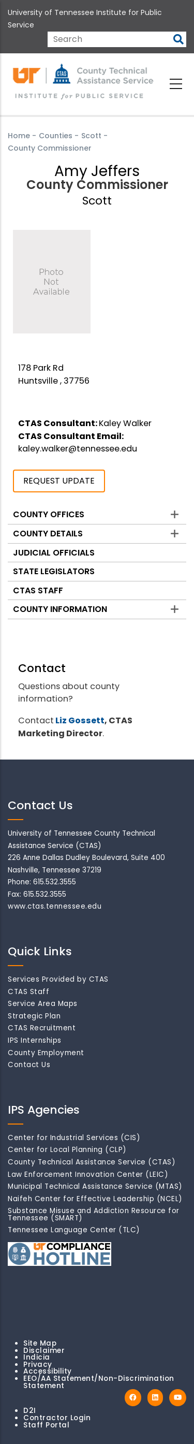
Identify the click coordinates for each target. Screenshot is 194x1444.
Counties (55, 135)
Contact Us (29, 1065)
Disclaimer (44, 1350)
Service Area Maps (43, 1004)
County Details (48, 533)
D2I (29, 1411)
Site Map (39, 1343)
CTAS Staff (38, 590)
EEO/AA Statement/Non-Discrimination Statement (98, 1382)
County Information (60, 609)
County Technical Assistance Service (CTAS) (91, 1162)
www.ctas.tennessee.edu (54, 906)
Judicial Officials (54, 553)
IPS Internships (35, 1040)
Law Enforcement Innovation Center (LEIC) (88, 1174)
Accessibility (47, 1371)
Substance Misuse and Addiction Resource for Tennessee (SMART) (94, 1214)
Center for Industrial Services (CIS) (74, 1138)
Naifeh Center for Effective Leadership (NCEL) (95, 1199)
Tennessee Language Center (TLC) (74, 1230)
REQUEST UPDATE (59, 481)
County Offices (48, 514)
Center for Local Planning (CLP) (67, 1150)
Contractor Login (57, 1418)
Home (19, 135)
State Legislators (54, 571)
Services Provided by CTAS (58, 979)
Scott (91, 135)
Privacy (37, 1364)
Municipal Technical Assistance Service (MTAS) (95, 1186)
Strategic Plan (34, 1016)
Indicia (36, 1357)
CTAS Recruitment (42, 1028)
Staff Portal (46, 1425)
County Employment (46, 1053)
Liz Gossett (80, 720)
